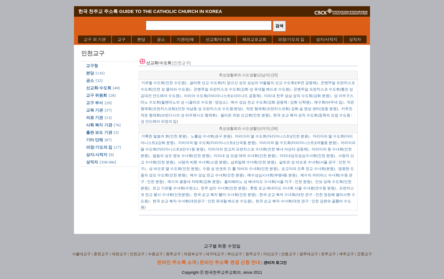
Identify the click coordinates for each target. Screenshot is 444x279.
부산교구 (234, 254)
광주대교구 (308, 254)
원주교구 (173, 254)
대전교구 (119, 254)
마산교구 (270, 254)
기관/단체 (185, 39)
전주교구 (328, 254)
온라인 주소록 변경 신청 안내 (229, 262)
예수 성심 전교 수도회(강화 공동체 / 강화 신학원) (271, 102)
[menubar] (222, 39)
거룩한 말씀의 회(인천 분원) (164, 136)
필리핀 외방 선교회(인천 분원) (245, 115)
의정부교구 (193, 254)
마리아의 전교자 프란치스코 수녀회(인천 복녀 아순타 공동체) (258, 149)
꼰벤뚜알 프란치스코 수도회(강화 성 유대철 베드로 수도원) (242, 89)
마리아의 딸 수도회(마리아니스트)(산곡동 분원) (217, 143)
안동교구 (288, 254)
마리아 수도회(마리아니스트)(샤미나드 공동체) (222, 96)
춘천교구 (101, 254)
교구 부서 (94, 102)
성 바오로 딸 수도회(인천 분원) (174, 169)
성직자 (355, 39)
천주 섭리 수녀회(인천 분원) (224, 188)
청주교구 (252, 254)
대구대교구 (215, 254)
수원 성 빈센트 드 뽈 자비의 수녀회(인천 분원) (240, 169)
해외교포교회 (254, 39)
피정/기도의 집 (291, 39)
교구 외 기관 (95, 39)
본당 (141, 39)
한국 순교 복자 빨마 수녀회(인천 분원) (225, 194)
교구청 (92, 65)
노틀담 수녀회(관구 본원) (211, 136)
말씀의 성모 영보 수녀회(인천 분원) (182, 156)
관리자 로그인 (275, 262)
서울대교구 (81, 254)
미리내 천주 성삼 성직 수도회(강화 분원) (297, 96)
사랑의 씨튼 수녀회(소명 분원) (203, 162)
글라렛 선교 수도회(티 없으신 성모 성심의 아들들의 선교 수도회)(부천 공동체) (254, 83)
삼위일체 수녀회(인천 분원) (253, 162)
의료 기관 (94, 117)
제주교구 (346, 254)
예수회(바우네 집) (328, 102)
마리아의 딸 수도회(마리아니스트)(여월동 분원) (298, 143)
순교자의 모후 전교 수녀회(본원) (308, 169)
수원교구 (155, 254)
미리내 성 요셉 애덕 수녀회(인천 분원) (245, 156)
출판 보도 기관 (99, 132)
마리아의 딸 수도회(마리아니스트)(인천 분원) (272, 136)
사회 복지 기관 (99, 125)
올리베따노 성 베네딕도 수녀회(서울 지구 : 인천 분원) (268, 182)
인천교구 (137, 254)
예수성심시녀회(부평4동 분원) (272, 175)
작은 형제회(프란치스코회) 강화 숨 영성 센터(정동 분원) (292, 109)
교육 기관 (94, 110)
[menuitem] (95, 39)
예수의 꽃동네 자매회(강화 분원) (194, 182)
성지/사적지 (326, 39)
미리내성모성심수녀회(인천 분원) (307, 156)
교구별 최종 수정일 (222, 246)
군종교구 (364, 254)
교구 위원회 (96, 95)
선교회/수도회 (218, 39)
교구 (121, 39)
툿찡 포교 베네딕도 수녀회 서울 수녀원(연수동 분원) (293, 188)
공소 (161, 39)
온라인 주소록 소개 (176, 262)
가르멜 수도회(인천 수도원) (163, 83)
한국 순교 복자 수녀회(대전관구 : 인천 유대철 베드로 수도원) (202, 201)
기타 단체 (94, 139)
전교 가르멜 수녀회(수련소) (175, 188)
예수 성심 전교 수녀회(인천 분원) (217, 175)
